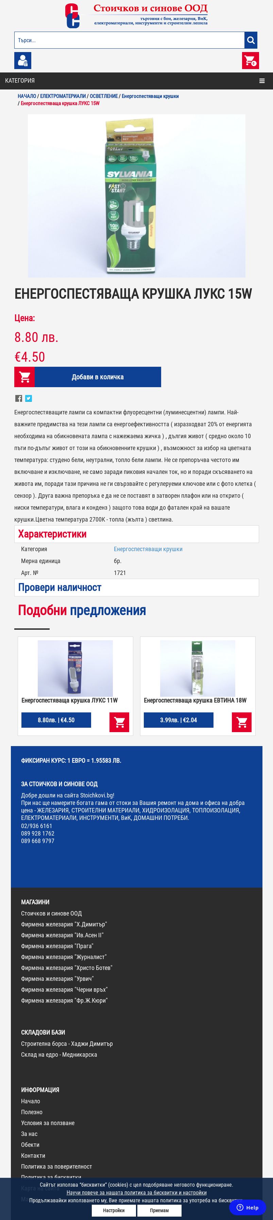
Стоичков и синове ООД (51, 913)
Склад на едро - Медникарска (59, 1054)
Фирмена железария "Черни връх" (64, 989)
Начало (30, 1101)
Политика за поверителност (56, 1166)
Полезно (31, 1112)
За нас (29, 1133)
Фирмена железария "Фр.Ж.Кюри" (64, 1000)
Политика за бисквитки (51, 1177)
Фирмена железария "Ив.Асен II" (62, 935)
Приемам (159, 1210)
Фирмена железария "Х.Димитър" (64, 924)
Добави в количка (98, 377)
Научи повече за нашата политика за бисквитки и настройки (137, 1192)
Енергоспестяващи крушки (148, 549)
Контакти (33, 1155)
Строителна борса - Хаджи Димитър (67, 1043)
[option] (136, 196)
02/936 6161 (36, 825)
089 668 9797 (37, 840)
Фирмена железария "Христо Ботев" (67, 967)
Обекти (30, 1144)
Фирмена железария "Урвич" (57, 978)
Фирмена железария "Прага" (57, 946)
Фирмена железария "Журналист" (64, 956)
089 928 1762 (37, 833)
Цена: (24, 318)
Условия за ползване (47, 1122)
